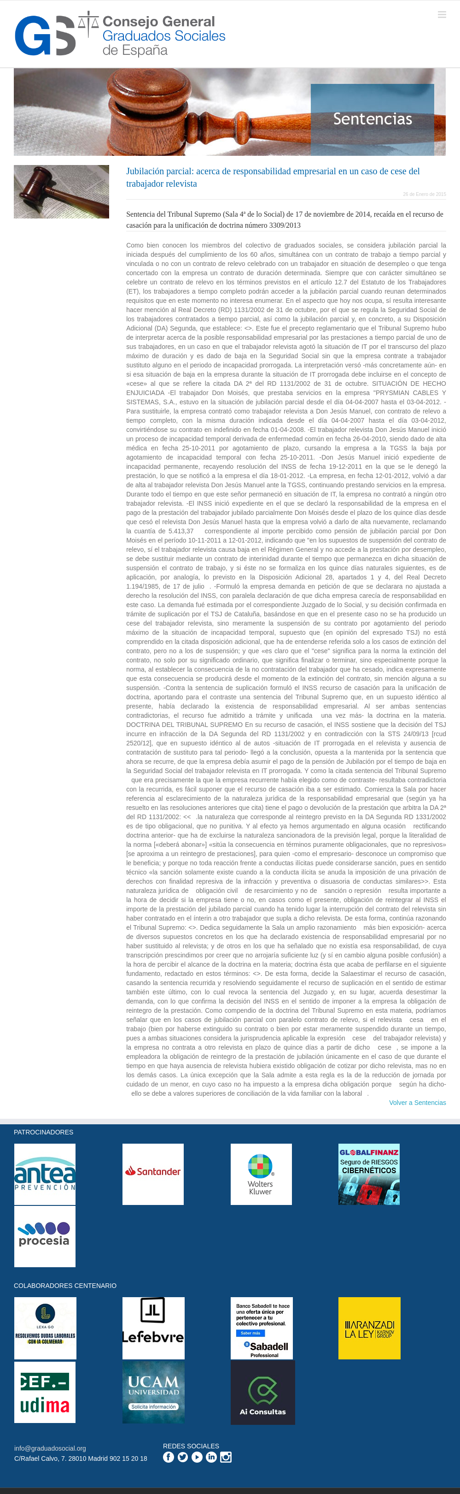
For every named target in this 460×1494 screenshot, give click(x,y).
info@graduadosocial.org (50, 1448)
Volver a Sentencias (417, 1102)
